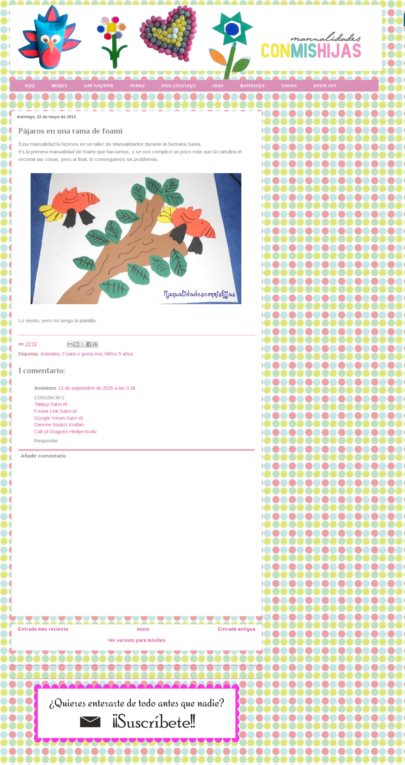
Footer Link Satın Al (55, 411)
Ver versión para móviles (137, 640)
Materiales (252, 85)
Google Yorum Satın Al (58, 418)
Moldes (59, 85)
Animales (50, 353)
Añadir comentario (43, 456)
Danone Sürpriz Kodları (59, 424)
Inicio (143, 629)
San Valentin (98, 85)
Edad (217, 85)
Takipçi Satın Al (50, 404)
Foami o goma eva (82, 353)
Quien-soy (324, 85)
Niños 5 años (119, 353)
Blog (30, 85)
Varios (289, 85)
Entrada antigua (236, 629)
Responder (46, 440)
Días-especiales (178, 85)
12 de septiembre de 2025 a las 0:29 (96, 388)
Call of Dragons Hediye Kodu (65, 431)
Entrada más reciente (43, 629)
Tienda (137, 85)
